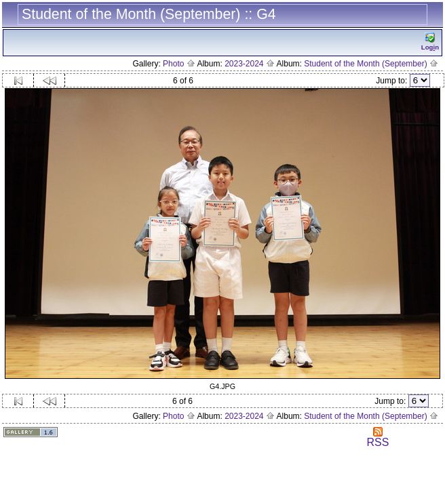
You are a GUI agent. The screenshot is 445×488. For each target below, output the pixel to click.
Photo (179, 63)
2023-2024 (250, 63)
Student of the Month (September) (371, 63)
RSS (377, 437)
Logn (430, 42)
